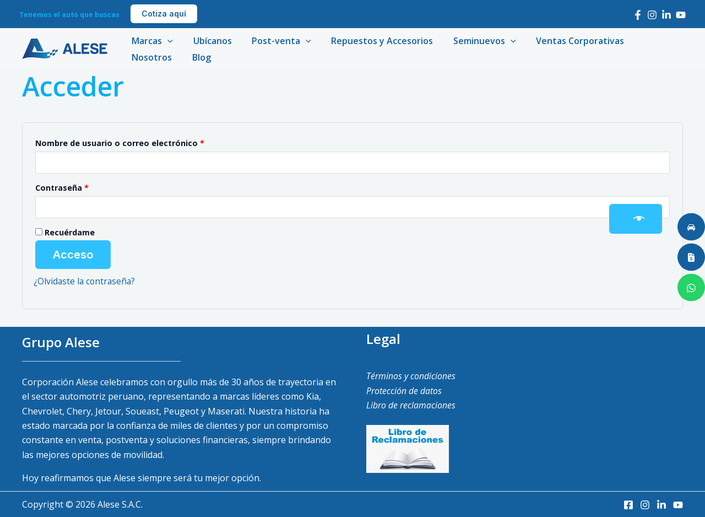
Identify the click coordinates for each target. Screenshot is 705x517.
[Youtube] (681, 15)
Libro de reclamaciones (410, 405)
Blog (140, 57)
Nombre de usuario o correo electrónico (143, 142)
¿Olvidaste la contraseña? (86, 281)
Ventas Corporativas (566, 41)
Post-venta (275, 41)
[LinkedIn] (666, 15)
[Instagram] (652, 15)
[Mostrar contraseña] (635, 219)
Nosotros (648, 41)
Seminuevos (473, 41)
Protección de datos (404, 391)
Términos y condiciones (410, 376)
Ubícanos (208, 41)
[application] (166, 41)
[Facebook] (638, 15)
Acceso (73, 254)
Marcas (151, 41)
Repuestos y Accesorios (373, 41)
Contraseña (85, 186)
